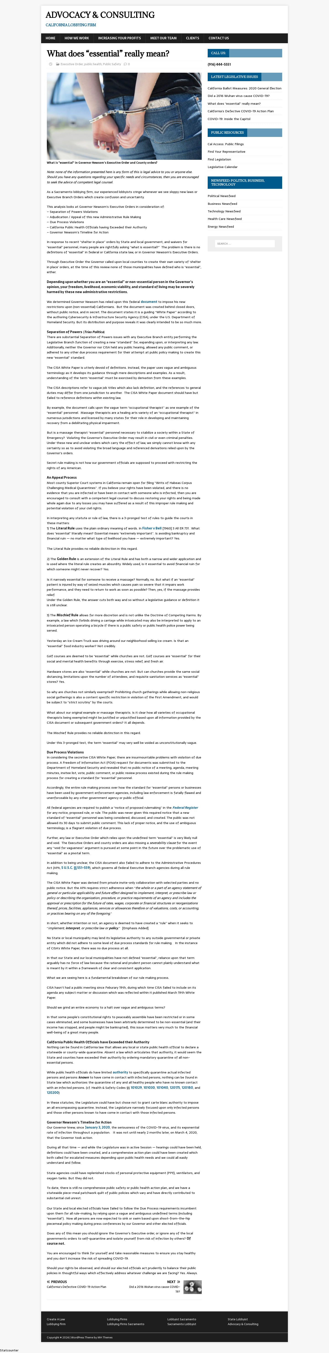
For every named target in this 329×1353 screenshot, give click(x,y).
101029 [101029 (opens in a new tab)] (136, 1087)
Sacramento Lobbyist (181, 1324)
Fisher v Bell (152, 528)
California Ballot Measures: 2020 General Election (244, 88)
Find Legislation (219, 159)
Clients (192, 38)
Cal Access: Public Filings (226, 144)
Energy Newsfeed (221, 226)
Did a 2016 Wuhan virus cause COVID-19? (239, 95)
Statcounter (9, 1350)
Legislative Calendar (223, 166)
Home (50, 38)
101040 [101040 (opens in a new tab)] (162, 1087)
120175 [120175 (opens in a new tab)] (175, 1087)
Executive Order (72, 64)
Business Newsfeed (222, 203)
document (149, 301)
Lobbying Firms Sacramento (125, 1324)
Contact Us (219, 38)
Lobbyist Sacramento (181, 1319)
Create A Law (56, 1319)
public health (93, 64)
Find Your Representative (226, 151)
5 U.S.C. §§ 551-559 (75, 867)
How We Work (77, 38)
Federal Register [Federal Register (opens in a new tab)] (185, 807)
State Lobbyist (238, 1319)
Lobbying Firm (56, 1324)
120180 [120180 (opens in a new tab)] (187, 1087)
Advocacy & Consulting (243, 1324)
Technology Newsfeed (224, 211)
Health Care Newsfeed (225, 218)
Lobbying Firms (117, 1319)
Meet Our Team (163, 38)
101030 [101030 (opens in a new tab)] (149, 1087)
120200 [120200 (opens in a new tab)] (53, 1092)
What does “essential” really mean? (234, 103)
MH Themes (105, 1337)
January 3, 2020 (97, 1127)
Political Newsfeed (222, 195)
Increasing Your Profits (119, 38)
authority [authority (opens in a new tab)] (121, 1072)
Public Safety (112, 64)
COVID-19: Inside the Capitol (229, 118)
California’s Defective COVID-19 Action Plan (241, 111)
